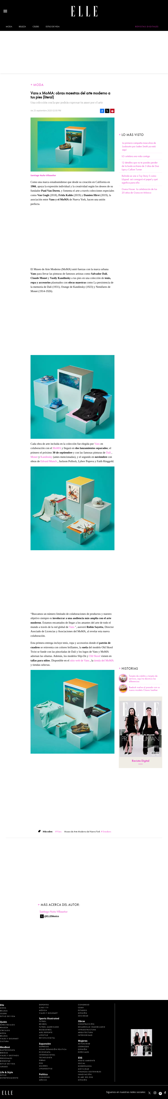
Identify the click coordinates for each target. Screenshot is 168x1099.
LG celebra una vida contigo (136, 156)
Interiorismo (85, 1035)
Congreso (84, 1005)
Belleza (22, 26)
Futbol (42, 1021)
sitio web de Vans (79, 660)
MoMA (57, 448)
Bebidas (4, 1053)
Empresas (44, 1047)
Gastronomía (7, 1050)
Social (81, 1063)
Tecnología (45, 1058)
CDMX (81, 1008)
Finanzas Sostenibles (89, 1072)
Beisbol (43, 1024)
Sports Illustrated (49, 1018)
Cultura (4, 1041)
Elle (2, 1005)
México (43, 1080)
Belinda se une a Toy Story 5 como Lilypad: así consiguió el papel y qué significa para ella (140, 179)
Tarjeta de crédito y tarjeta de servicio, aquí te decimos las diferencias (143, 679)
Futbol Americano (49, 1027)
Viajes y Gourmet (9, 1039)
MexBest (5, 1047)
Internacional (47, 1055)
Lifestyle (43, 1035)
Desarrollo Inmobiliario (91, 1027)
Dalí (108, 452)
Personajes (6, 1058)
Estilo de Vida (7, 1064)
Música (43, 1010)
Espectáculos (7, 1025)
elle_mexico (157, 1092)
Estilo (3, 1075)
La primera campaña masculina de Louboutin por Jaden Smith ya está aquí (139, 146)
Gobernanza (85, 1066)
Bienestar (5, 1061)
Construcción (86, 1024)
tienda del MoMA (104, 660)
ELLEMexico (149, 1093)
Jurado (4, 1067)
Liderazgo (83, 1047)
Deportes (44, 1005)
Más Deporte (46, 1032)
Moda (9, 26)
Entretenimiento (9, 1078)
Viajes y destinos (9, 1056)
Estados (82, 1010)
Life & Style (6, 1072)
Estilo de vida (52, 26)
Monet (34, 456)
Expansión (45, 1043)
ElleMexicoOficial (167, 1092)
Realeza (4, 1028)
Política (43, 1074)
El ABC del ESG (85, 1077)
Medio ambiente (86, 1061)
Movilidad (83, 1069)
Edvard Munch (49, 461)
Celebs (36, 26)
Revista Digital (140, 760)
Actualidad (84, 1044)
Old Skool (95, 655)
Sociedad (83, 1016)
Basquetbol (45, 1030)
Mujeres (43, 1066)
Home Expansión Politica (53, 1049)
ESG (41, 1063)
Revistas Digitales (147, 26)
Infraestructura (87, 1030)
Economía (45, 1052)
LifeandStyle (46, 1069)
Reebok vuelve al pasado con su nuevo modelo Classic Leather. (144, 689)
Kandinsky (46, 456)
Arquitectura (85, 1032)
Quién (3, 1021)
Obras (42, 1060)
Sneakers (107, 831)
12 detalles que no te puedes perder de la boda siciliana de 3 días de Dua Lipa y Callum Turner (140, 166)
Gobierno (44, 1077)
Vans (97, 443)
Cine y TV (44, 1008)
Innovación (85, 1074)
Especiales (83, 1052)
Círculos (5, 1030)
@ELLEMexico (51, 916)
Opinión (82, 1013)
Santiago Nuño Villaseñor (54, 911)
